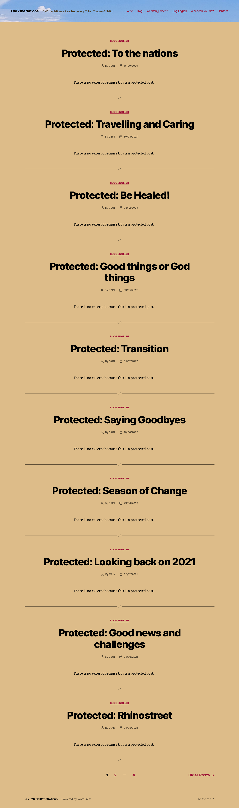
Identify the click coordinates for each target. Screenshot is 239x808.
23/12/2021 (131, 574)
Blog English (179, 11)
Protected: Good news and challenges (119, 638)
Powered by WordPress (76, 799)
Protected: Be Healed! (119, 195)
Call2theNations (25, 11)
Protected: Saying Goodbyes (119, 420)
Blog (140, 11)
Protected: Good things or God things (119, 272)
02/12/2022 (131, 361)
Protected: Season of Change (119, 490)
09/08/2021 (131, 656)
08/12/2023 (131, 207)
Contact (223, 11)
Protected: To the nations (119, 53)
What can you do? (202, 11)
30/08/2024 (131, 136)
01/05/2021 (131, 727)
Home (129, 11)
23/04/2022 (131, 503)
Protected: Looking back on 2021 (119, 562)
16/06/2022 (131, 432)
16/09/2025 (131, 65)
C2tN (112, 65)
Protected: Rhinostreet (119, 715)
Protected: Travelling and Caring (119, 124)
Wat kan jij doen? (157, 11)
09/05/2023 (131, 290)
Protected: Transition (119, 349)
